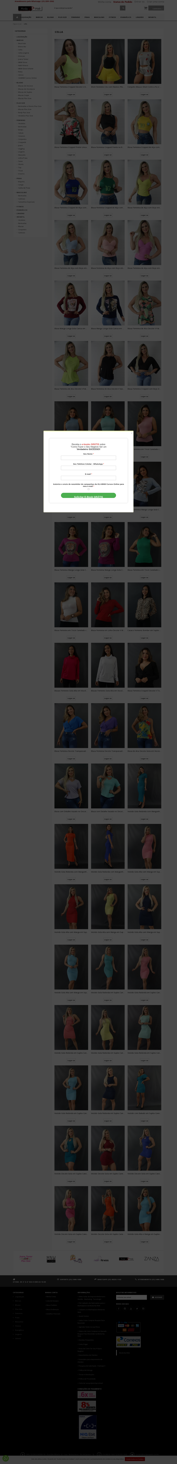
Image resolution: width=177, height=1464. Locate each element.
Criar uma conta (155, 1)
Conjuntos (22, 139)
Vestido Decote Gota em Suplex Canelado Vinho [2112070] (116, 1173)
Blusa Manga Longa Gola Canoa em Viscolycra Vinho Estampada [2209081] (86, 328)
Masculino (22, 192)
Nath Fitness (23, 65)
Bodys (20, 130)
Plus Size (21, 103)
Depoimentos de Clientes (88, 1355)
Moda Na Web (124, 1353)
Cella (20, 50)
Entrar (137, 1)
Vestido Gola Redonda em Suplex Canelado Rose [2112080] (79, 1053)
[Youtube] (130, 1308)
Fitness (20, 207)
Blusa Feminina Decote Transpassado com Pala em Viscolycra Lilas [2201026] (124, 751)
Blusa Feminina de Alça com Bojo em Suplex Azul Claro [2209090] (82, 268)
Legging (21, 149)
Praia (19, 178)
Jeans (20, 145)
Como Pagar (83, 1344)
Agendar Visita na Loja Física (89, 1327)
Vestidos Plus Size (25, 116)
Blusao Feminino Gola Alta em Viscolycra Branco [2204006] (116, 691)
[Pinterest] (124, 1308)
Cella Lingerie (23, 53)
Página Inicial (17, 24)
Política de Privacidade (87, 1379)
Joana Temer (23, 59)
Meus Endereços (52, 1309)
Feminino (21, 120)
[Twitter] (137, 1308)
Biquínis (21, 181)
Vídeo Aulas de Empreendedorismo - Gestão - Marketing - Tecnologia (92, 1297)
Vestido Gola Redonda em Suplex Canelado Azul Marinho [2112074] (120, 1113)
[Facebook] (118, 1308)
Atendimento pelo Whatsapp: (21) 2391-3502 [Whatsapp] (34, 1)
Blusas (20, 83)
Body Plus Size (24, 112)
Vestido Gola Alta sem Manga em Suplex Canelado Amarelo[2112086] (121, 932)
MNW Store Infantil (25, 69)
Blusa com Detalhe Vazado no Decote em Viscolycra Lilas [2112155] (83, 811)
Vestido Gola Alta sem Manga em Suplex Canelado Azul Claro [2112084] (85, 992)
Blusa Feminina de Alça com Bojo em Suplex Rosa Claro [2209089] (119, 268)
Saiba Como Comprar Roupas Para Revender (91, 1321)
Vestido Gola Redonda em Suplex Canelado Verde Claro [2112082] (119, 992)
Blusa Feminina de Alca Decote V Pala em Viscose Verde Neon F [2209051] (86, 389)
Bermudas (22, 127)
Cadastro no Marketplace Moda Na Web (91, 1310)
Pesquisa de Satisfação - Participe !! (92, 1366)
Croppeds (22, 142)
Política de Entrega (85, 1370)
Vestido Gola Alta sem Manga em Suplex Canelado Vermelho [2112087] (84, 932)
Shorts (21, 164)
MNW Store (22, 62)
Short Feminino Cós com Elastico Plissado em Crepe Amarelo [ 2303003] (122, 87)
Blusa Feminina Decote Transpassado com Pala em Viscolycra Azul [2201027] (87, 751)
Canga (20, 185)
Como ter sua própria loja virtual (91, 1383)
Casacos (21, 136)
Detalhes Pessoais (53, 1314)
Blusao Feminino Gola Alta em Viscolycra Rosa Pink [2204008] (81, 691)
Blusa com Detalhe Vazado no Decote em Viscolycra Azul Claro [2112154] (122, 811)
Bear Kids (22, 43)
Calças (21, 133)
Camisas (21, 199)
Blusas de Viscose (25, 86)
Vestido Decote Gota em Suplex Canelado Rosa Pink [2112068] (81, 1234)
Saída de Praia (24, 188)
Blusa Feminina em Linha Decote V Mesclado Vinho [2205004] (117, 630)
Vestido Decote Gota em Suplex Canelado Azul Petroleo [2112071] (82, 1173)
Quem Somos (84, 1316)
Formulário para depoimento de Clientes (90, 1360)
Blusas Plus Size (24, 98)
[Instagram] (143, 1308)
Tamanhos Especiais (26, 202)
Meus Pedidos (51, 1305)
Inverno (21, 174)
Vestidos (21, 123)
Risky (20, 72)
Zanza (20, 75)
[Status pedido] (121, 1)
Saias (20, 161)
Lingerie (21, 152)
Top (19, 167)
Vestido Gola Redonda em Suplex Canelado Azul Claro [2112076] (82, 1113)
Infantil (21, 217)
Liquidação (22, 37)
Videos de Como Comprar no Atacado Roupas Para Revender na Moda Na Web (92, 1333)
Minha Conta (51, 1296)
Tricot (20, 171)
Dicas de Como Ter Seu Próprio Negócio (90, 1349)
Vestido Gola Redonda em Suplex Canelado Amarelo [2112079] (118, 1053)
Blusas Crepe (23, 95)
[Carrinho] (153, 8)
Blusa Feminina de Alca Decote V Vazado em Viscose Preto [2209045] (121, 389)
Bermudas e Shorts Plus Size (30, 106)
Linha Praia (22, 158)
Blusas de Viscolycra (26, 89)
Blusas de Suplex (25, 92)
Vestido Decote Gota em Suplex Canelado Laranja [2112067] (117, 1234)
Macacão (22, 155)
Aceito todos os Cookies (134, 1459)
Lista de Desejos (52, 1301)
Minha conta (104, 1)
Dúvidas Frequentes (86, 1340)
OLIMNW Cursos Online (27, 78)
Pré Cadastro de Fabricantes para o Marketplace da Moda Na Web (91, 1304)
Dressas (21, 56)
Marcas (20, 40)
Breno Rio (22, 46)
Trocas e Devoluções (86, 1374)
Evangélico (22, 210)
